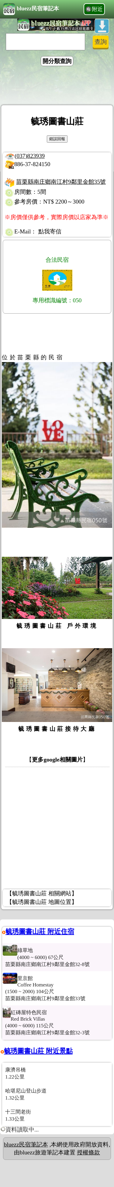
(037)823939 (30, 156)
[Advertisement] (57, 86)
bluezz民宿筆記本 (31, 9)
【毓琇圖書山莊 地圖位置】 (41, 902)
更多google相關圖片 (57, 759)
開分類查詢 (57, 61)
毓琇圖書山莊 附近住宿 (39, 931)
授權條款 (88, 1152)
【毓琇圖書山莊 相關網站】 (41, 893)
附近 (97, 9)
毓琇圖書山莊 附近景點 (38, 1051)
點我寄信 (49, 231)
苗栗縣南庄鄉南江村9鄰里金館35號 (61, 182)
